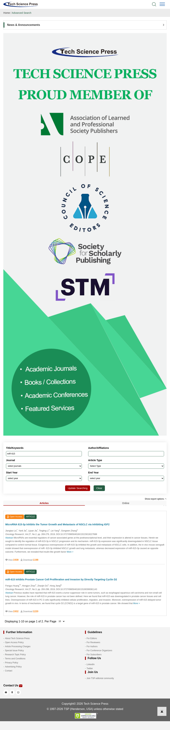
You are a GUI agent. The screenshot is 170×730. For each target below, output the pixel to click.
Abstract (9, 538)
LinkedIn (91, 664)
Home (6, 12)
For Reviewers (93, 642)
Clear (99, 488)
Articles (44, 503)
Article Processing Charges (17, 646)
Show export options (156, 499)
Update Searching (77, 488)
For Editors (92, 638)
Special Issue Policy (14, 650)
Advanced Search (22, 12)
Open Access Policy (14, 642)
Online (125, 503)
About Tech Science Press (17, 638)
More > (70, 552)
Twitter (90, 668)
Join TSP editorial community (100, 678)
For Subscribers (94, 654)
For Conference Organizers (99, 650)
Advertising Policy (13, 666)
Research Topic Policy (15, 654)
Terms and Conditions (15, 658)
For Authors (92, 646)
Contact (8, 671)
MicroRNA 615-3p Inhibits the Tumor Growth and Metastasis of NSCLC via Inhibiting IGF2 (57, 524)
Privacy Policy (11, 662)
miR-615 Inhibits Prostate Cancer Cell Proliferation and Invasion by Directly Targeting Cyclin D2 (61, 579)
